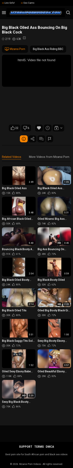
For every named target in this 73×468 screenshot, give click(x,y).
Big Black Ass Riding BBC (48, 49)
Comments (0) (41, 139)
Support (25, 446)
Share (32, 139)
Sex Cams (27, 3)
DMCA (50, 446)
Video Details (24, 139)
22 (14, 128)
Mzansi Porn (15, 49)
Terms (39, 446)
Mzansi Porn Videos (30, 464)
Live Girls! (8, 3)
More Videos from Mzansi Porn (49, 157)
